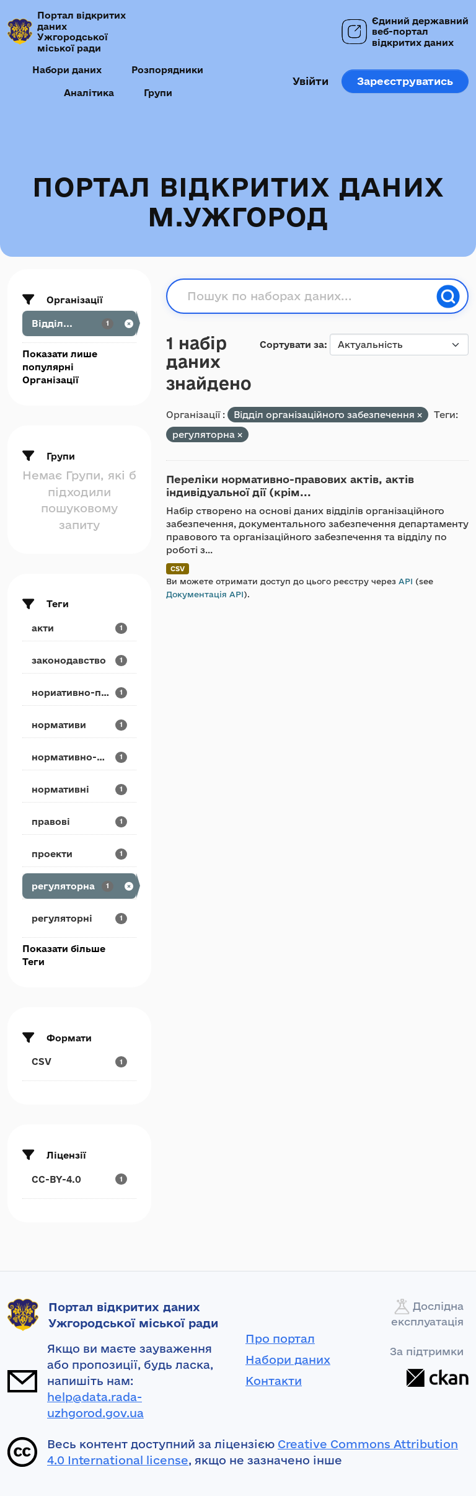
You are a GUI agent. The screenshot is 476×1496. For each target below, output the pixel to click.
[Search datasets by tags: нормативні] (79, 789)
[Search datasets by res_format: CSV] (79, 1061)
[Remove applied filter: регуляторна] (239, 435)
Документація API (205, 594)
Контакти (273, 1380)
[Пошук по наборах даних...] (308, 296)
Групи (158, 92)
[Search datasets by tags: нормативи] (79, 724)
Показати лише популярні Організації (59, 367)
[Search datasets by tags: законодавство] (79, 660)
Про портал (280, 1338)
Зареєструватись (405, 81)
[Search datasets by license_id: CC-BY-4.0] (79, 1179)
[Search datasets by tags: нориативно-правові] (79, 692)
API (406, 581)
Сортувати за (292, 344)
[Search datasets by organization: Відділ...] (79, 323)
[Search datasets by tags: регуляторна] (79, 886)
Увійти (310, 81)
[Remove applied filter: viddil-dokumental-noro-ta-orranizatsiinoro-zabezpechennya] (419, 415)
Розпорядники (167, 70)
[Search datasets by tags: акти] (79, 628)
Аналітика (89, 92)
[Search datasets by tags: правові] (79, 821)
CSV (177, 568)
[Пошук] (448, 296)
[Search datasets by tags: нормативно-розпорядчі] (79, 757)
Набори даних (67, 70)
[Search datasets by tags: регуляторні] (79, 918)
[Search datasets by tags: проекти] (79, 853)
